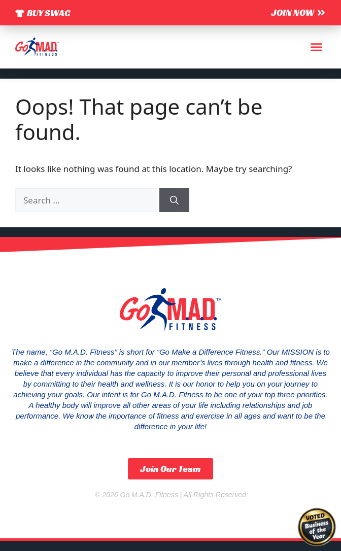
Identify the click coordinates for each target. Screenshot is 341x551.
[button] (316, 47)
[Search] (174, 200)
